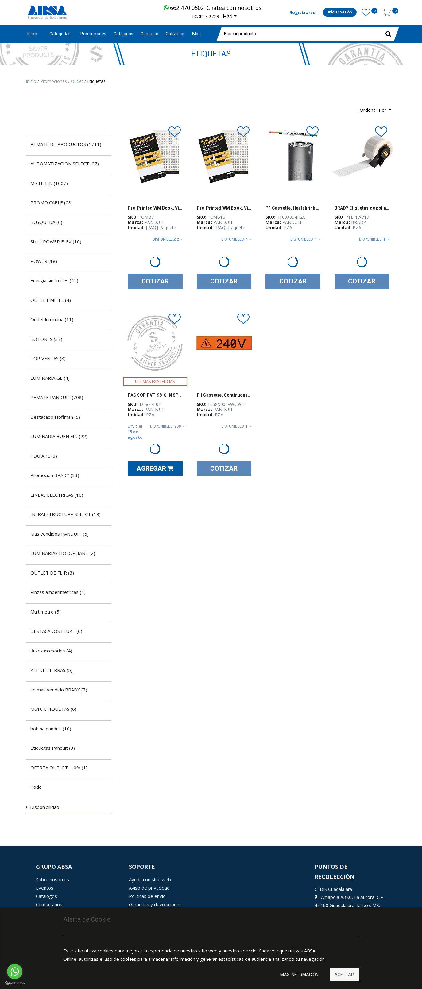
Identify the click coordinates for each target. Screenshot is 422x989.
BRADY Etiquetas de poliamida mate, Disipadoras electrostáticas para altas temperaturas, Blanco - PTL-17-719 (362, 208)
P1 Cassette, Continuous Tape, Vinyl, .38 (224, 395)
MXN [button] (228, 16)
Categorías (60, 33)
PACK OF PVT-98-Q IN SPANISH (155, 395)
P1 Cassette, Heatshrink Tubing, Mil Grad (292, 208)
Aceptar (344, 974)
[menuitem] (93, 34)
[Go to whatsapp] (14, 971)
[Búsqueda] (30, 107)
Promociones (54, 81)
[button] (375, 110)
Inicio (32, 33)
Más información (299, 974)
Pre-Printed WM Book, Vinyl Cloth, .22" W (155, 208)
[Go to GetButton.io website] (15, 983)
